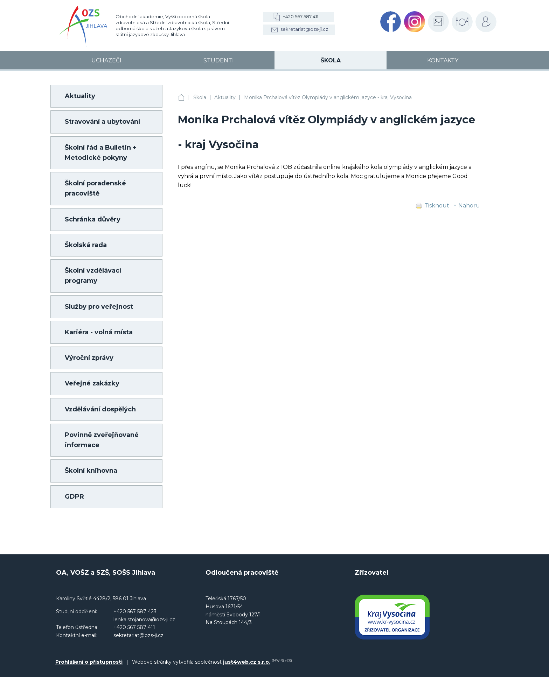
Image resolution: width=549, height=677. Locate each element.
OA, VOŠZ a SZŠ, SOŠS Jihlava (181, 98)
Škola (199, 97)
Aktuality (225, 97)
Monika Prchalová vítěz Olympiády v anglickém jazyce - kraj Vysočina (328, 97)
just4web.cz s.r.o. (246, 662)
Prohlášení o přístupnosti (89, 662)
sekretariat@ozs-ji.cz (304, 29)
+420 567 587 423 (135, 611)
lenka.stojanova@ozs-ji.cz (144, 619)
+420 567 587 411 (300, 16)
